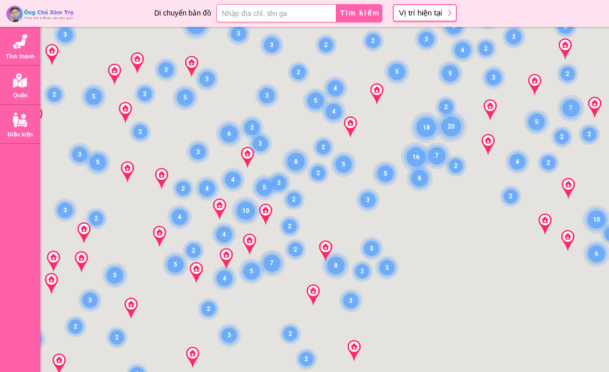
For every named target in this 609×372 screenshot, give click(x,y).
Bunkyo (83, 182)
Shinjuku (86, 161)
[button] (290, 334)
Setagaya (87, 334)
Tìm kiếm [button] (360, 13)
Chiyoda (86, 118)
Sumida (83, 226)
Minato (83, 139)
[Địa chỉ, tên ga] (276, 13)
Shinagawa (89, 269)
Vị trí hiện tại (420, 12)
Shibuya (85, 355)
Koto (79, 247)
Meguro (83, 290)
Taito (81, 204)
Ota (79, 312)
